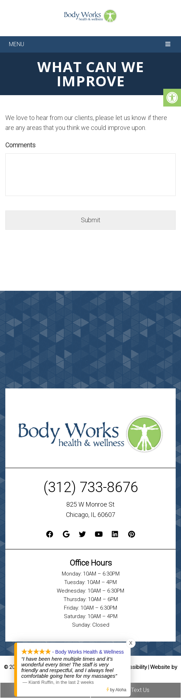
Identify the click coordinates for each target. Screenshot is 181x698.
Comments (20, 145)
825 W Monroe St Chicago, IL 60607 (90, 509)
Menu (16, 44)
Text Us (135, 690)
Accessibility (132, 667)
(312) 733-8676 (90, 487)
